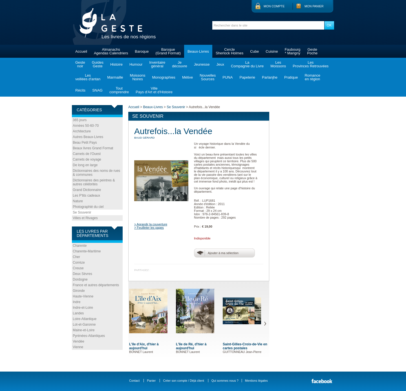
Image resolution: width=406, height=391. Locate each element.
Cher (76, 257)
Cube (254, 51)
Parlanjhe (269, 77)
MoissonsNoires (137, 77)
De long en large (85, 165)
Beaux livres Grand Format (93, 148)
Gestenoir (80, 64)
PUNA (227, 77)
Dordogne (80, 279)
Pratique (291, 77)
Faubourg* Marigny (293, 51)
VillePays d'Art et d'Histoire (154, 90)
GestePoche (312, 51)
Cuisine (272, 51)
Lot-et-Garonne (84, 324)
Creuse (78, 268)
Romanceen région (312, 77)
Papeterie (247, 77)
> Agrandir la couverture (150, 224)
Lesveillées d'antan (87, 77)
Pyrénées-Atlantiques (89, 336)
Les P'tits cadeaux (86, 195)
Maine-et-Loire (83, 330)
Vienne (78, 347)
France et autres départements (96, 285)
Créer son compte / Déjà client (183, 380)
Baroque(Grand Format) (168, 51)
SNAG (97, 90)
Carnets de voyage (87, 159)
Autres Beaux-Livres (88, 137)
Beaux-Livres (198, 51)
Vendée (78, 341)
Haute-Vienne (83, 296)
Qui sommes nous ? (225, 380)
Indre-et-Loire (83, 308)
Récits (80, 90)
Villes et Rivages (85, 218)
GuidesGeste (97, 64)
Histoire (116, 64)
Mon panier (314, 6)
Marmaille (115, 77)
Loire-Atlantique (84, 319)
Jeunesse (202, 64)
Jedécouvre (179, 64)
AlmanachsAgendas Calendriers (111, 51)
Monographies (163, 77)
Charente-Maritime (87, 251)
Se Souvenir (82, 212)
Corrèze (79, 263)
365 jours (80, 120)
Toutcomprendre (119, 90)
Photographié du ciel (88, 207)
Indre (76, 302)
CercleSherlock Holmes (229, 51)
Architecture (82, 131)
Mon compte (274, 6)
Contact (134, 380)
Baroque (142, 51)
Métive (187, 77)
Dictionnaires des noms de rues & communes (96, 173)
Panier (151, 380)
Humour (135, 64)
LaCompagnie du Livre (247, 64)
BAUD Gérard (144, 137)
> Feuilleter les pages (149, 227)
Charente (80, 246)
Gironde (79, 291)
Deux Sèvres (82, 274)
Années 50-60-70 (86, 126)
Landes (78, 313)
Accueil (81, 51)
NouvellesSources (208, 77)
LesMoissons (278, 64)
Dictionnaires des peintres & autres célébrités (94, 182)
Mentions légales (256, 380)
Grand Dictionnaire (87, 190)
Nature (78, 201)
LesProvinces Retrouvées (310, 64)
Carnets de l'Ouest (87, 154)
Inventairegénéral (157, 64)
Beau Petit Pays (85, 143)
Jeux (220, 64)
